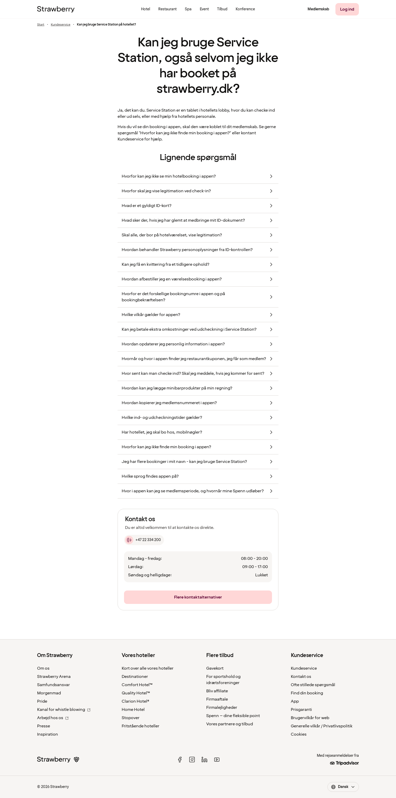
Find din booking (307, 693)
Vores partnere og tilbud (229, 724)
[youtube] (217, 760)
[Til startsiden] (56, 9)
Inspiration (47, 734)
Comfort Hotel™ (137, 685)
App (295, 701)
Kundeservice (60, 25)
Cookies (299, 734)
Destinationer (135, 676)
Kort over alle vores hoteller (148, 668)
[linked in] (204, 760)
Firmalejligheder (221, 707)
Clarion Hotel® (135, 701)
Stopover (130, 718)
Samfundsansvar (53, 685)
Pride (42, 701)
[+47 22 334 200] (144, 540)
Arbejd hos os (53, 718)
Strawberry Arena (54, 676)
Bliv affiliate (217, 691)
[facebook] (180, 760)
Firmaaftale (217, 699)
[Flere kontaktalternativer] (198, 597)
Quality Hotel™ (136, 693)
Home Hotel (133, 709)
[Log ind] (347, 9)
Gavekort (215, 668)
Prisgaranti (301, 709)
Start (40, 25)
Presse (43, 726)
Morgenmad (49, 693)
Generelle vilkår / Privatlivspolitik (321, 726)
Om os (43, 668)
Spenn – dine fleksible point (233, 716)
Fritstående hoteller (140, 726)
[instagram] (192, 760)
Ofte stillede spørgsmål (313, 685)
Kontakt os (301, 676)
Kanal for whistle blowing (63, 709)
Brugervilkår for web (310, 718)
